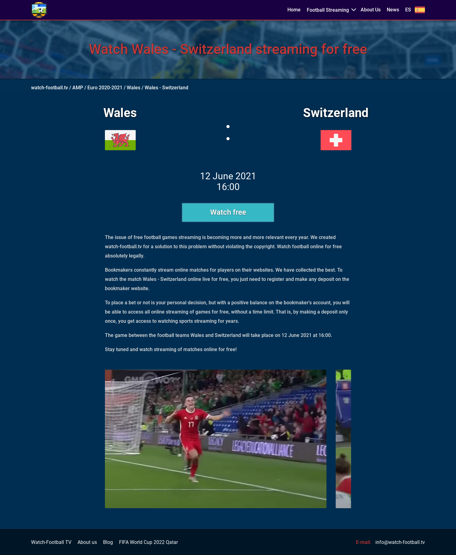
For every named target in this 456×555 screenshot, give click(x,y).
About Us (371, 10)
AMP (77, 88)
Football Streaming (328, 10)
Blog (108, 542)
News (393, 10)
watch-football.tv (49, 88)
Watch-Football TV (51, 542)
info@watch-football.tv (400, 542)
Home (294, 10)
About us (87, 542)
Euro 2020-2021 (104, 88)
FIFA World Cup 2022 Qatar (148, 542)
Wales (133, 88)
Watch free (228, 212)
